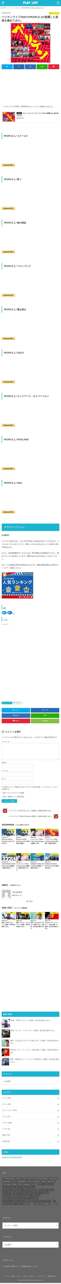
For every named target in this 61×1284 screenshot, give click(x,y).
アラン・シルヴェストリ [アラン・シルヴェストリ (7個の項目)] (46, 1185)
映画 (6, 1136)
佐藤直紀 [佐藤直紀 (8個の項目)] (31, 1205)
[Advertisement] (31, 86)
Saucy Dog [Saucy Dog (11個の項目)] (36, 1182)
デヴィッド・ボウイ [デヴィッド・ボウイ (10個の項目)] (8, 1196)
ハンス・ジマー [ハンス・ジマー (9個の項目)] (20, 1196)
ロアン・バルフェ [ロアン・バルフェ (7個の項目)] (16, 1205)
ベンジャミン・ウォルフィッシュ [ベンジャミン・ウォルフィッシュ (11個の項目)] (12, 1202)
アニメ (6, 1099)
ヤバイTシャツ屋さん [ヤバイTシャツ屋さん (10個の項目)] (49, 1202)
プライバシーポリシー (29, 1277)
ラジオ (6, 1130)
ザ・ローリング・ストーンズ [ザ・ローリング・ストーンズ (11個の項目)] (26, 1193)
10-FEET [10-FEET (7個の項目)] (18, 1179)
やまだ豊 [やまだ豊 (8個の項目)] (34, 1185)
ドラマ (7, 1124)
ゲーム (6, 1105)
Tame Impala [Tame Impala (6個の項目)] (6, 1185)
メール (5, 772)
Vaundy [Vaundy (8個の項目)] (14, 1185)
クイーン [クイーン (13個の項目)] (32, 1188)
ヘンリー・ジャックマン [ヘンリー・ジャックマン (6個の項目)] (31, 1199)
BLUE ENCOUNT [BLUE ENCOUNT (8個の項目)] (43, 1179)
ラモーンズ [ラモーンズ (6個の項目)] (6, 1205)
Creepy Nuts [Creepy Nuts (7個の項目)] (53, 1179)
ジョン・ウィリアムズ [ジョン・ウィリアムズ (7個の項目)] (42, 1193)
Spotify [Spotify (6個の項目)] (43, 1182)
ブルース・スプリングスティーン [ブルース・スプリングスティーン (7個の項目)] (12, 1199)
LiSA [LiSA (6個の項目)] (14, 1182)
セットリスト (7, 704)
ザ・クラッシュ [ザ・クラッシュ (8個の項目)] (49, 1191)
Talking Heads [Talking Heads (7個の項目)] (51, 1182)
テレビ (6, 1117)
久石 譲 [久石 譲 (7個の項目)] (25, 1205)
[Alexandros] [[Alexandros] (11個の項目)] (26, 1185)
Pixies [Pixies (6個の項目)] (29, 1182)
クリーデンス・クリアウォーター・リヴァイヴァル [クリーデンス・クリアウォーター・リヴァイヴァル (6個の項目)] (17, 1191)
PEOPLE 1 (18, 704)
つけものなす (17, 893)
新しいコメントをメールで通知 (13, 794)
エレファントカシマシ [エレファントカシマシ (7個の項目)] (9, 1188)
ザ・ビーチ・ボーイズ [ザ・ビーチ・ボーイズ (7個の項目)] (9, 1193)
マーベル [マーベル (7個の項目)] (38, 1202)
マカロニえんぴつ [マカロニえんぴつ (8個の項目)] (29, 1202)
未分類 (6, 1142)
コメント (5, 742)
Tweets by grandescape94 (12, 1158)
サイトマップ (42, 1277)
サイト (4, 780)
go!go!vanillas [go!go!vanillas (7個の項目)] (7, 1182)
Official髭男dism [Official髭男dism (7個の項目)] (21, 1182)
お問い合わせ (52, 1277)
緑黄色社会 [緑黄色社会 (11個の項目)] (53, 1205)
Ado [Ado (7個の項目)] (30, 1179)
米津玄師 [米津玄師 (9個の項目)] (45, 1205)
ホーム (7, 1277)
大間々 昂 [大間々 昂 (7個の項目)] (39, 1205)
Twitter (31, 902)
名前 (4, 764)
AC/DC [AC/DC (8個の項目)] (25, 1179)
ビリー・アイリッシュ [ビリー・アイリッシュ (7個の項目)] (33, 1196)
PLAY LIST (30, 3)
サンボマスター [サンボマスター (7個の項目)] (38, 1191)
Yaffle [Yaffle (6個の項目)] (19, 1185)
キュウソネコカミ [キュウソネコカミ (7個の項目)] (23, 1188)
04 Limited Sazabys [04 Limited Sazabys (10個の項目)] (8, 1179)
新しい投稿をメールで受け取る (13, 797)
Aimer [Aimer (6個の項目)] (34, 1179)
